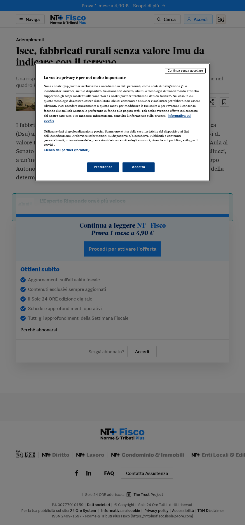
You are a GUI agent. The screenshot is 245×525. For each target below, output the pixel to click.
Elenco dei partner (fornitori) (67, 150)
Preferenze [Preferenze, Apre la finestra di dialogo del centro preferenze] (103, 167)
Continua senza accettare (185, 71)
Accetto (138, 167)
